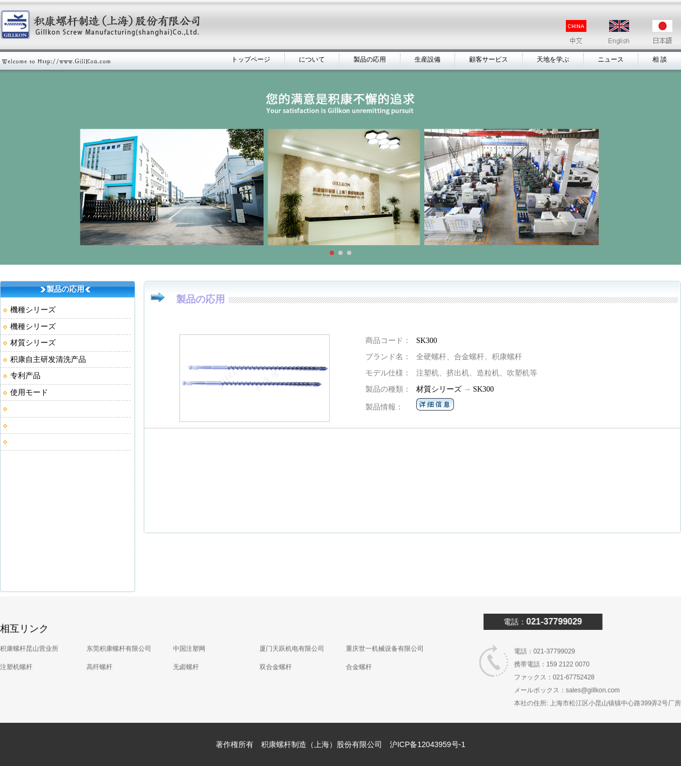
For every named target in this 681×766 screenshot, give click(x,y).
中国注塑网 (189, 623)
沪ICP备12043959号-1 (427, 744)
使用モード (29, 392)
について (312, 59)
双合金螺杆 (275, 641)
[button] (332, 253)
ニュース (611, 59)
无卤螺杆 (186, 641)
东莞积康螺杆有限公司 (118, 623)
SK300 (426, 341)
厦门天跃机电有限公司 (291, 623)
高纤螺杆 (99, 641)
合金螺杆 (359, 641)
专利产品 (25, 375)
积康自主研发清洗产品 (48, 359)
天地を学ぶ (553, 59)
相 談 (659, 59)
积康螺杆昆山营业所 (29, 623)
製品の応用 (370, 59)
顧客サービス (489, 59)
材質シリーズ (33, 342)
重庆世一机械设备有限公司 (385, 623)
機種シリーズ (33, 309)
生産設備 (428, 59)
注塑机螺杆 (16, 641)
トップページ (251, 59)
